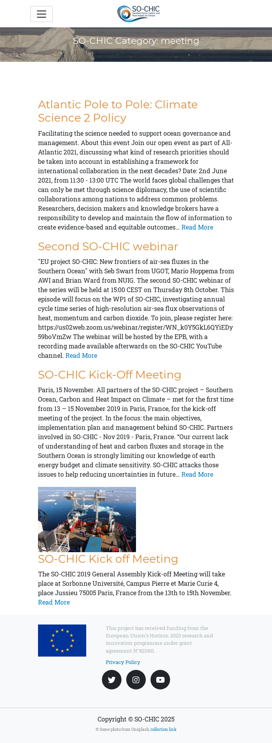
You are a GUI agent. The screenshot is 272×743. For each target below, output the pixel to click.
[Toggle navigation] (41, 14)
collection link (163, 729)
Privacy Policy (123, 662)
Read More (196, 227)
